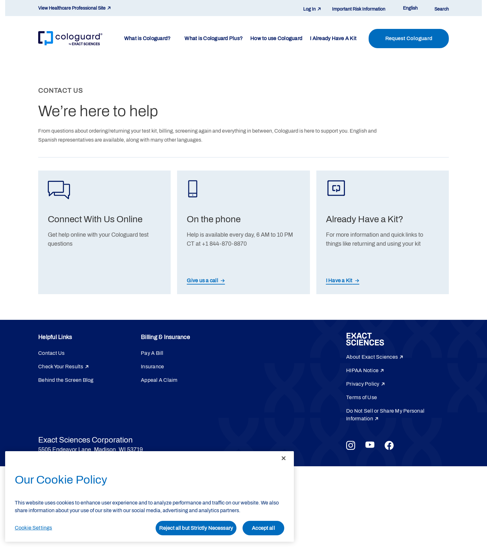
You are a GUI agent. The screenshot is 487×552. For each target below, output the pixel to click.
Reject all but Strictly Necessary (196, 528)
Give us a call (202, 280)
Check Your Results (60, 366)
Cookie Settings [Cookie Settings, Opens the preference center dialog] (33, 527)
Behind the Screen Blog (66, 380)
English (410, 8)
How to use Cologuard (276, 38)
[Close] (284, 458)
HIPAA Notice (362, 370)
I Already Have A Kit (333, 38)
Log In (309, 9)
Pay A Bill (152, 353)
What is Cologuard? (147, 38)
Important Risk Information (358, 9)
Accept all (263, 528)
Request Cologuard (408, 38)
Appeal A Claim (159, 380)
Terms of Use (361, 397)
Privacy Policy (363, 384)
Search (441, 9)
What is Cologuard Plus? (213, 38)
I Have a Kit (339, 280)
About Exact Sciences (372, 357)
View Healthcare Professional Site (72, 8)
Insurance (152, 366)
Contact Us (51, 353)
